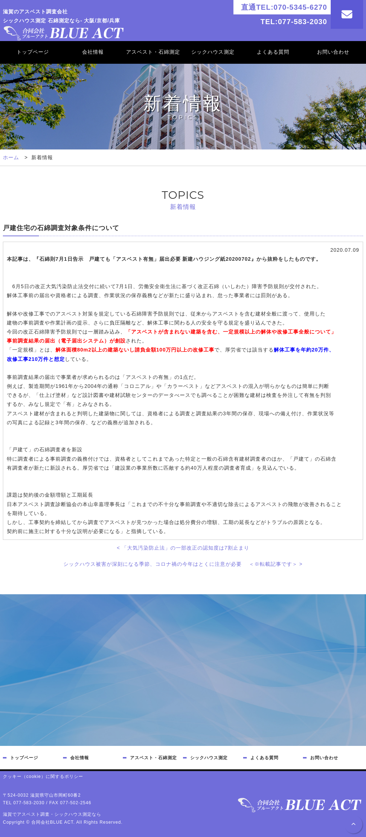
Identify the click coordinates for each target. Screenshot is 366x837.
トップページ (33, 52)
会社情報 (93, 52)
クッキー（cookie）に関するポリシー (43, 776)
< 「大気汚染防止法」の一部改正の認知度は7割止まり (183, 548)
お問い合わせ (333, 52)
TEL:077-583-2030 (293, 22)
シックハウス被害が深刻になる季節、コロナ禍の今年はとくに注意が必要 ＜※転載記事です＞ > (183, 564)
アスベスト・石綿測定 (153, 52)
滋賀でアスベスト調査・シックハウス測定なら (52, 814)
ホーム (11, 157)
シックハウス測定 (213, 52)
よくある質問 (273, 52)
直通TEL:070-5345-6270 (284, 7)
